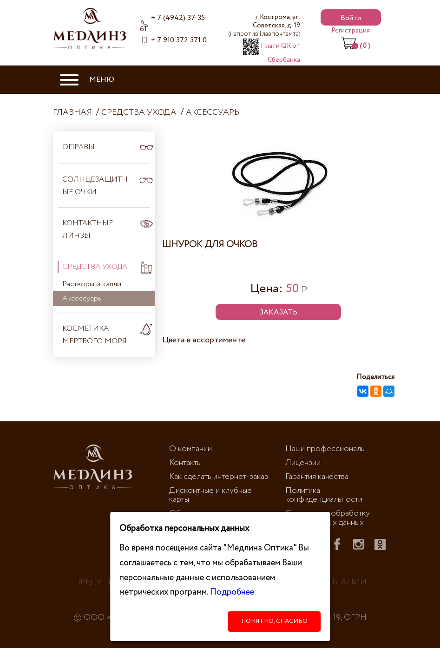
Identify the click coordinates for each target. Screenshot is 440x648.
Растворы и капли (91, 284)
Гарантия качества (316, 477)
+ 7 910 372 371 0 (179, 40)
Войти (351, 18)
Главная (72, 112)
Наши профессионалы (325, 449)
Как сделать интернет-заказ (218, 477)
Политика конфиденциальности (323, 495)
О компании (190, 449)
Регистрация (350, 30)
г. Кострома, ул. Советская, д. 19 (264, 26)
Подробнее (232, 592)
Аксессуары (213, 112)
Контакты (185, 463)
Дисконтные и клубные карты (210, 495)
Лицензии (303, 463)
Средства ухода (139, 112)
